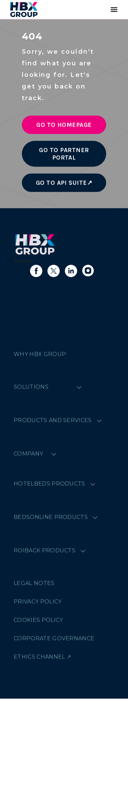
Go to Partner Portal (64, 156)
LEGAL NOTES (34, 657)
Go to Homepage (64, 127)
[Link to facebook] (36, 271)
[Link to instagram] (88, 271)
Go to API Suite (61, 185)
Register (24, 260)
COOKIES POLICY (38, 694)
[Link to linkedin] (71, 271)
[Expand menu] (79, 461)
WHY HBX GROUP (40, 428)
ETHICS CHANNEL (39, 731)
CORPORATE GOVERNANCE (54, 713)
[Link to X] (53, 271)
